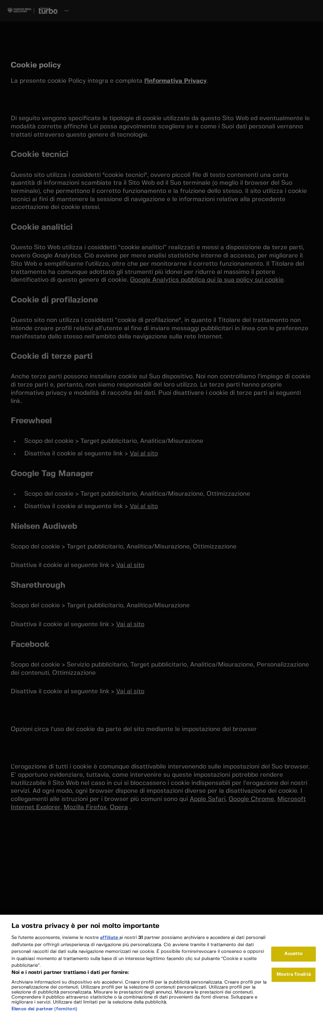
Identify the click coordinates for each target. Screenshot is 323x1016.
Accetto (293, 957)
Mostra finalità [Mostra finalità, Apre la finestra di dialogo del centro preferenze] (294, 978)
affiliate (109, 941)
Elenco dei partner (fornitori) (44, 1012)
